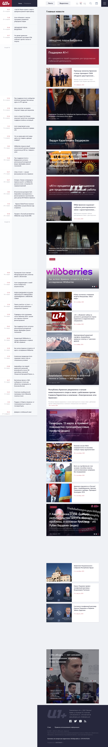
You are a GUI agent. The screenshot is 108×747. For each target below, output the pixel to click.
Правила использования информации (67, 727)
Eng (85, 4)
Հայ (77, 4)
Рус (81, 4)
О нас (49, 727)
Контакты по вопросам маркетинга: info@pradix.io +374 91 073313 (68, 739)
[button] (92, 286)
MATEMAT (59, 743)
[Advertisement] (24, 70)
